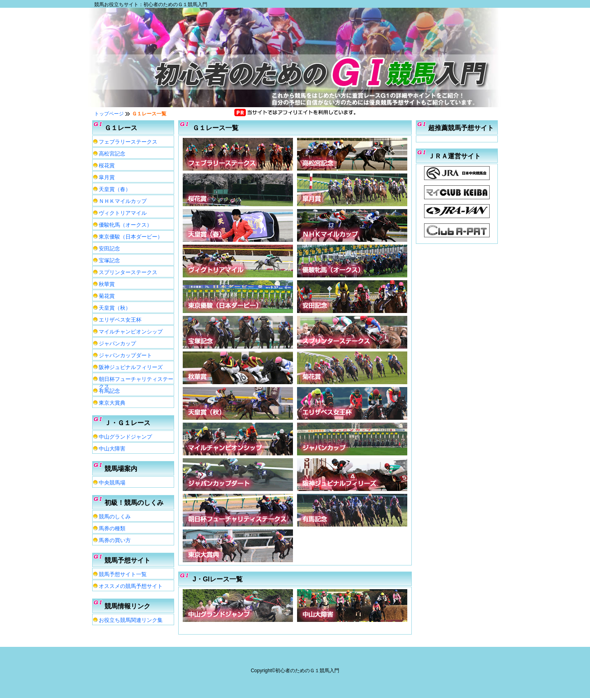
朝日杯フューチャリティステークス (136, 380)
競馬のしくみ (115, 516)
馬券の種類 (112, 528)
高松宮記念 (112, 154)
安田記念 (109, 248)
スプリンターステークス (128, 272)
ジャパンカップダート (125, 355)
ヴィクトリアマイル (123, 213)
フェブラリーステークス (128, 142)
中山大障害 (112, 449)
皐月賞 (107, 177)
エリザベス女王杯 (120, 320)
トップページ (109, 114)
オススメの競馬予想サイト (131, 586)
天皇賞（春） (115, 189)
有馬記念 (109, 391)
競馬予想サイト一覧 (123, 574)
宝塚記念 (109, 260)
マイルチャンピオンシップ (131, 332)
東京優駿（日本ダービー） (131, 237)
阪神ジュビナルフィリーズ (131, 367)
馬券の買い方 (115, 540)
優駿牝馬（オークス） (125, 225)
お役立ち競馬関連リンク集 (131, 620)
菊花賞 (107, 296)
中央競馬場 (112, 483)
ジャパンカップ (117, 343)
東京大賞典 (112, 403)
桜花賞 (107, 165)
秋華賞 (107, 284)
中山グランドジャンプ (125, 437)
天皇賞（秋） (115, 308)
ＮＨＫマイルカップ (123, 201)
